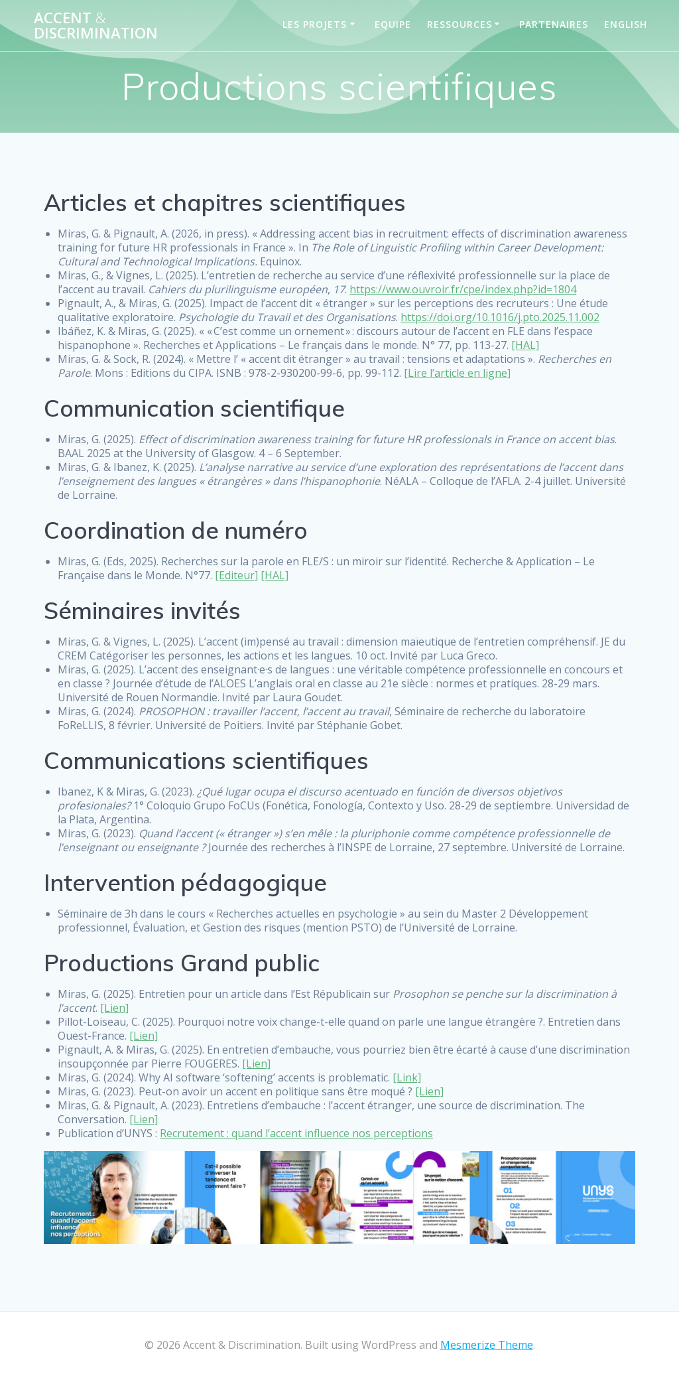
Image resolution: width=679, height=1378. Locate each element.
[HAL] (525, 345)
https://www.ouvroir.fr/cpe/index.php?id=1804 (462, 289)
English (625, 24)
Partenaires (553, 24)
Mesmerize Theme (486, 1345)
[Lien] (114, 1007)
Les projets (314, 24)
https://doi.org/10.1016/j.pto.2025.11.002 (500, 317)
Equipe (393, 24)
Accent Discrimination (96, 25)
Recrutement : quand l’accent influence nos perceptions (296, 1133)
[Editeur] (236, 575)
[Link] (407, 1077)
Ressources (459, 24)
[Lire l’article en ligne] (457, 373)
